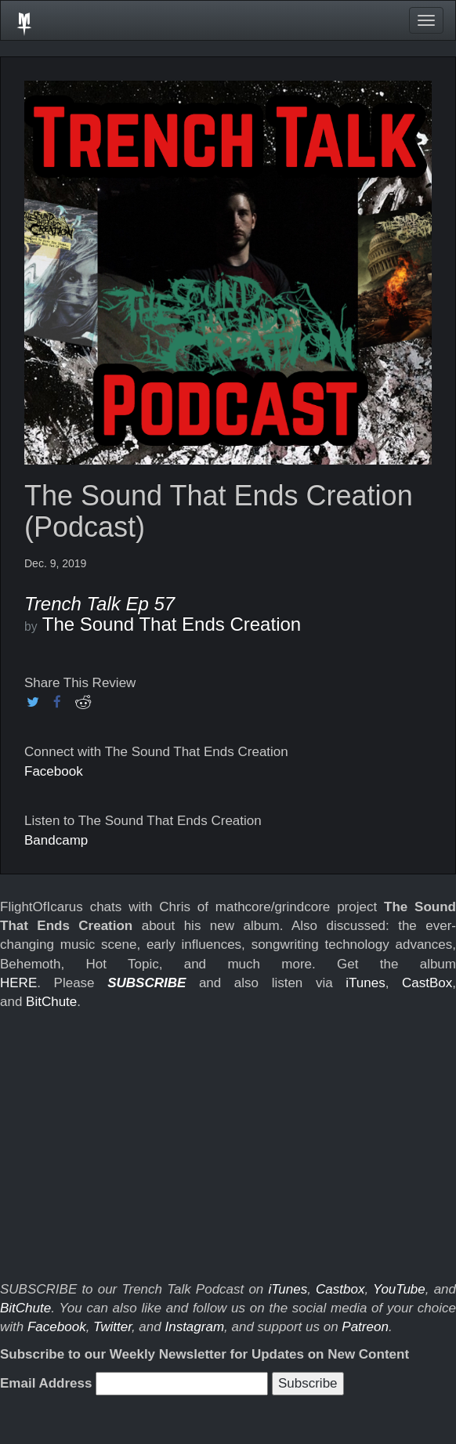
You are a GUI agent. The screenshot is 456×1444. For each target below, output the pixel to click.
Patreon (365, 1326)
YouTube (399, 1289)
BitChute (51, 1001)
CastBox (427, 982)
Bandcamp (56, 840)
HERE (18, 982)
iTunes (365, 982)
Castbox (340, 1289)
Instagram (194, 1326)
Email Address (46, 1383)
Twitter (112, 1326)
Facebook (53, 771)
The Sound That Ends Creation (171, 624)
